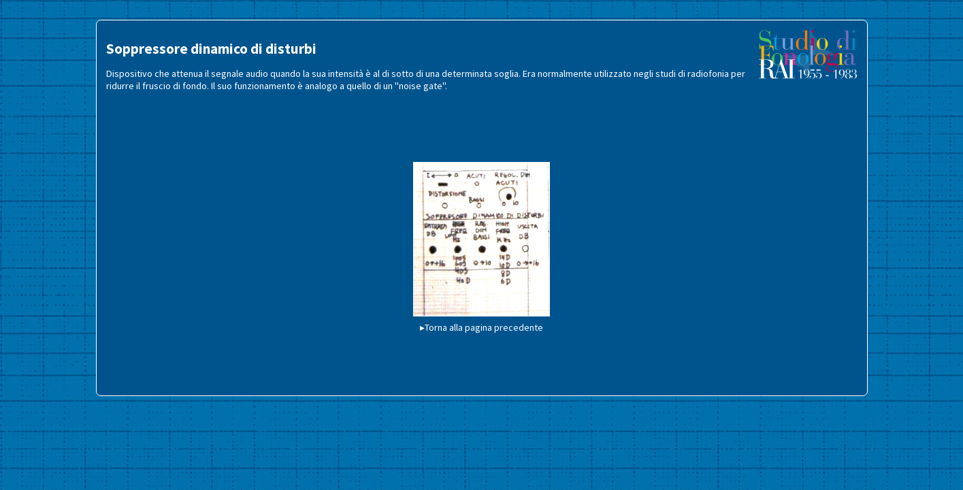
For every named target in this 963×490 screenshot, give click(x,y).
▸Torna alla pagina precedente (481, 327)
